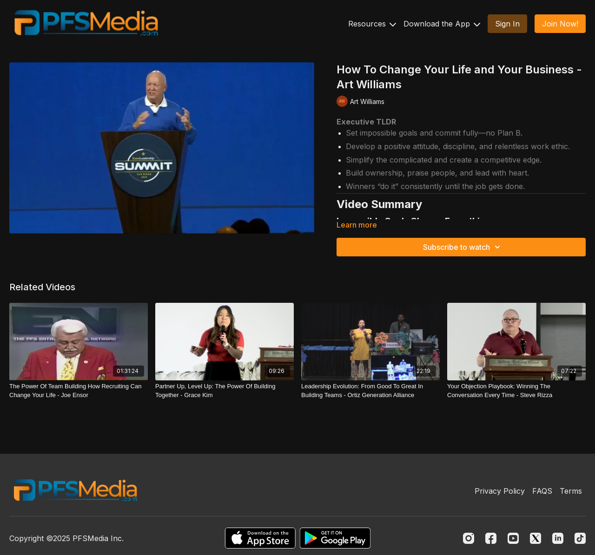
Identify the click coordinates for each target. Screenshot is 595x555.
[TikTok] (580, 538)
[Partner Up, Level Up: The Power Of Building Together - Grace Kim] (224, 391)
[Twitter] (535, 538)
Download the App (441, 23)
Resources (372, 23)
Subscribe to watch (463, 247)
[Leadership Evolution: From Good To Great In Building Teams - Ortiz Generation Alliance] (370, 391)
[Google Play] (335, 538)
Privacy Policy (500, 491)
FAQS (542, 491)
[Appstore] (260, 538)
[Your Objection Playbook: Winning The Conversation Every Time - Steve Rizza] (516, 391)
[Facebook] (490, 538)
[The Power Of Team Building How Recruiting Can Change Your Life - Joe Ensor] (78, 391)
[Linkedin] (557, 538)
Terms (571, 491)
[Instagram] (468, 538)
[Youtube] (513, 538)
